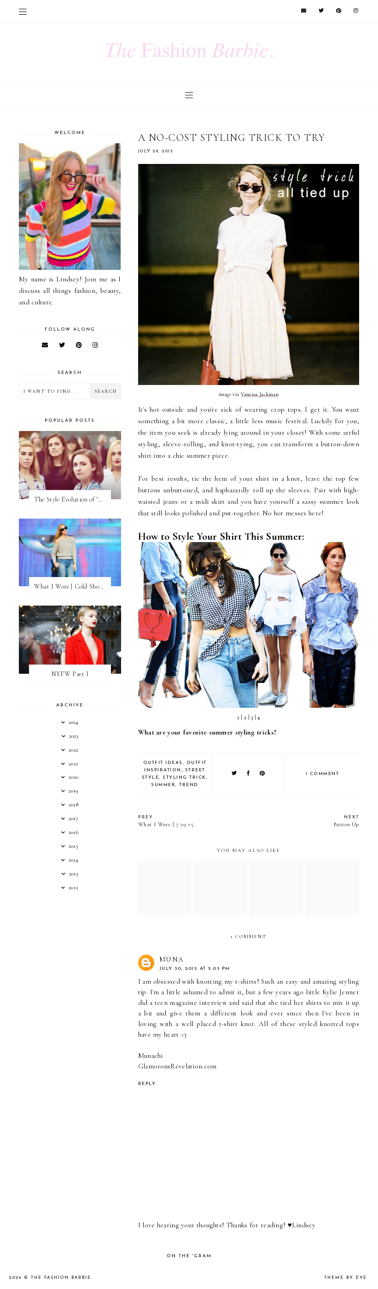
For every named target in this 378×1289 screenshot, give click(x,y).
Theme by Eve (345, 1278)
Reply (147, 1083)
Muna (171, 959)
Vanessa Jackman (260, 394)
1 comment (322, 773)
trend (188, 784)
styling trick (184, 777)
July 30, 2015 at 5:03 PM (194, 968)
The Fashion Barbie (61, 1278)
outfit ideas (163, 762)
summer (163, 784)
